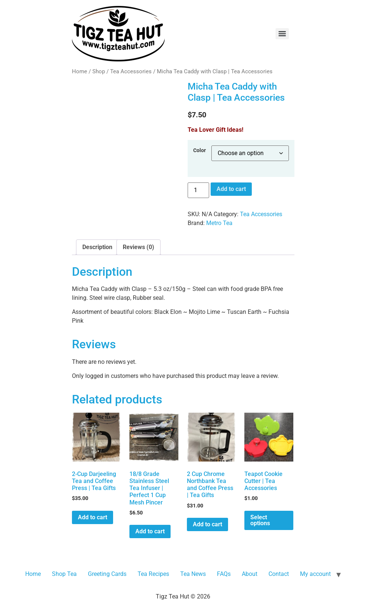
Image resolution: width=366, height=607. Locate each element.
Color (199, 150)
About (249, 573)
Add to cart (231, 188)
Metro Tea (219, 223)
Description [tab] (97, 247)
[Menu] (282, 33)
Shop (98, 71)
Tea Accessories (131, 71)
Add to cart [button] (92, 517)
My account (315, 573)
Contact (278, 573)
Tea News (193, 573)
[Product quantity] (198, 190)
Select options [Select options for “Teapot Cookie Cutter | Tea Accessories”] (260, 520)
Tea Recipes (153, 573)
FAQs (224, 573)
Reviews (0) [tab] (138, 247)
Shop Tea (64, 573)
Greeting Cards (107, 573)
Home (79, 71)
